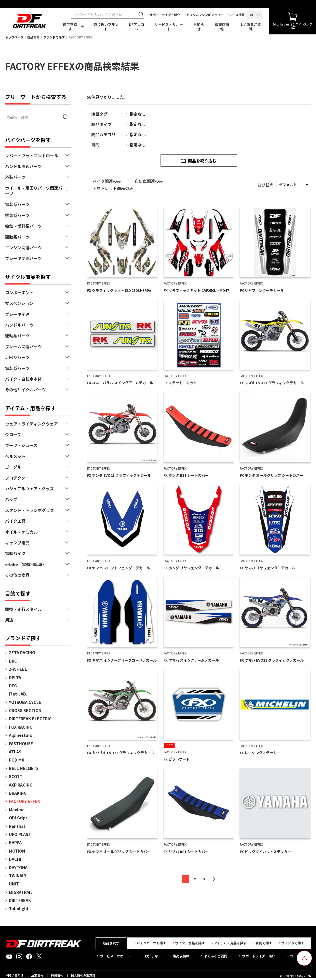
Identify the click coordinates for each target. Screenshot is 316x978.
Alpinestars (20, 735)
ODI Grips (18, 818)
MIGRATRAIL (21, 892)
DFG (13, 686)
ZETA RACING (22, 652)
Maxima (17, 809)
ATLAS (15, 752)
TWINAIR (17, 875)
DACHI (15, 859)
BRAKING (18, 793)
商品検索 (33, 37)
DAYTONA (18, 867)
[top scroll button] (304, 958)
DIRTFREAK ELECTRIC (30, 718)
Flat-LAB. (18, 694)
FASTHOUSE (21, 743)
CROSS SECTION (25, 710)
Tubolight (19, 908)
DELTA (15, 677)
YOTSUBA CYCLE (25, 702)
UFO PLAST (20, 834)
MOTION (17, 851)
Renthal (17, 826)
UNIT (14, 884)
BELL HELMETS (24, 768)
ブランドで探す (54, 37)
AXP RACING (20, 785)
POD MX (16, 760)
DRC (13, 661)
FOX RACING (20, 727)
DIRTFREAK (20, 900)
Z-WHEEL (18, 669)
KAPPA (15, 842)
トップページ (14, 37)
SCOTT (15, 776)
